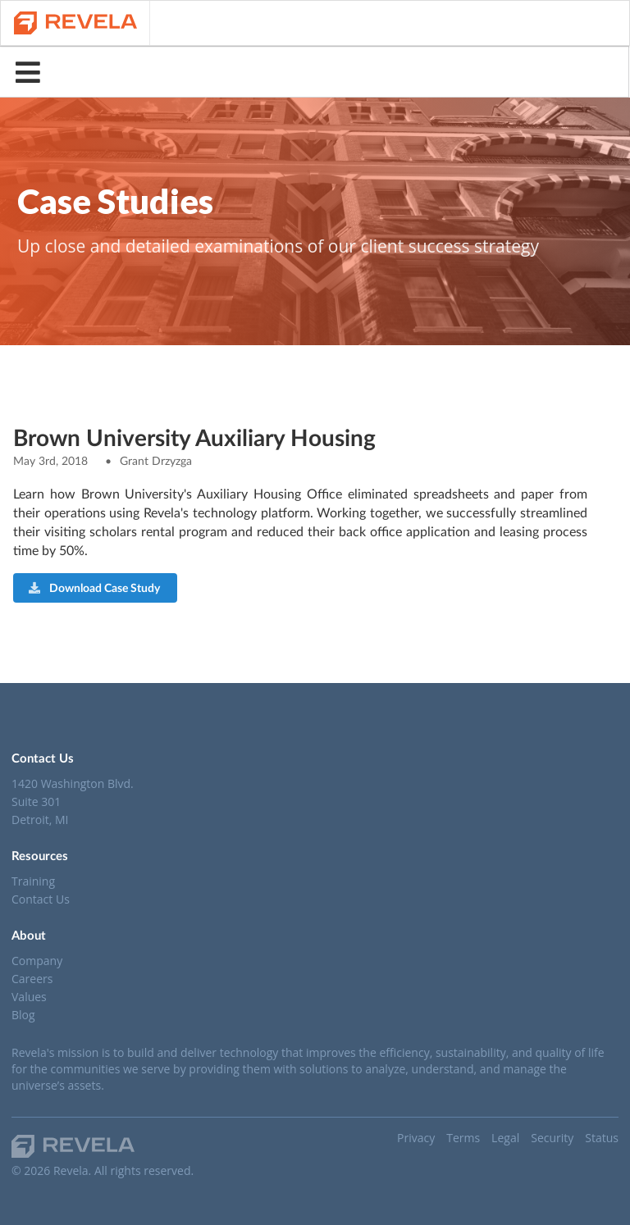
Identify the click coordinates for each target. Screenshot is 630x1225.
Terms (463, 1137)
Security (552, 1137)
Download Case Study (94, 587)
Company (36, 961)
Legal (505, 1137)
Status (602, 1137)
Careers (31, 978)
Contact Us (40, 898)
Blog (23, 1014)
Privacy (416, 1137)
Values (29, 996)
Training (33, 882)
